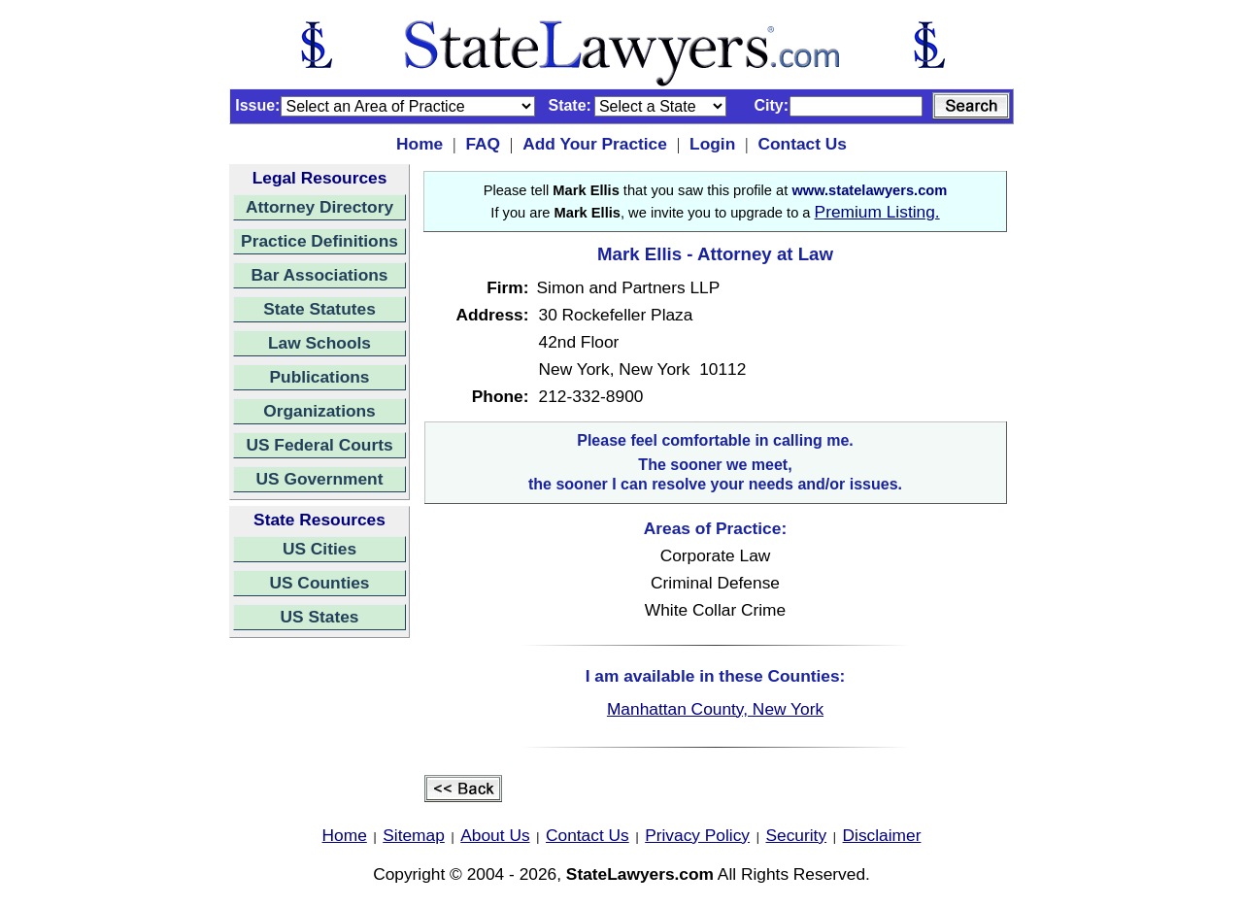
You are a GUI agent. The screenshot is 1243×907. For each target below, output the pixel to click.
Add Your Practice (594, 143)
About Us (494, 835)
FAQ (482, 143)
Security (796, 835)
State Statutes (319, 309)
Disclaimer (882, 835)
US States (320, 616)
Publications (319, 376)
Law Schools (319, 343)
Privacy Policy (697, 835)
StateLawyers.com (640, 874)
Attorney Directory (319, 207)
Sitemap (414, 835)
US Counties (319, 582)
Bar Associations (320, 275)
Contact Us (801, 143)
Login (712, 143)
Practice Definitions (319, 241)
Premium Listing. (877, 211)
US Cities (319, 548)
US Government (320, 478)
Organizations (319, 410)
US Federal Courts (319, 444)
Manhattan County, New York (715, 709)
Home (419, 143)
